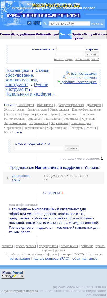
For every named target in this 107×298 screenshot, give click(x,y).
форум (52, 254)
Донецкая (93, 105)
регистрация (63, 59)
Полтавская (52, 119)
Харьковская (38, 123)
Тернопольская (15, 123)
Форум (89, 34)
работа (60, 250)
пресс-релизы (26, 246)
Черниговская (34, 128)
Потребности (59, 34)
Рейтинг (43, 34)
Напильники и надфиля (28, 94)
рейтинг (87, 246)
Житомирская (14, 109)
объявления (69, 246)
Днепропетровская (70, 105)
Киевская (13, 114)
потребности (13, 254)
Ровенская (71, 119)
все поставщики (81, 73)
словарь (66, 254)
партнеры (95, 254)
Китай (8, 132)
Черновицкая (57, 128)
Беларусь (76, 128)
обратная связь (84, 258)
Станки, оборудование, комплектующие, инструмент (27, 77)
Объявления (35, 34)
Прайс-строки (77, 36)
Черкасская (12, 128)
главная (7, 246)
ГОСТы (79, 254)
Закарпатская (37, 109)
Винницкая (25, 105)
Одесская (35, 119)
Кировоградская (35, 114)
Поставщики (17, 70)
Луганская (68, 114)
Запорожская (59, 109)
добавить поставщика (77, 82)
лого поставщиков (80, 78)
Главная (7, 34)
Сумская (88, 119)
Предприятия (23, 34)
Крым (54, 114)
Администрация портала (19, 291)
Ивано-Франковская (86, 109)
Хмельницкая (81, 123)
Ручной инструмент (26, 87)
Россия (91, 128)
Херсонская (59, 123)
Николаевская (14, 119)
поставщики (35, 254)
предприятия (48, 246)
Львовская (86, 114)
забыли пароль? (87, 59)
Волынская (45, 105)
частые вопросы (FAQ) (51, 258)
